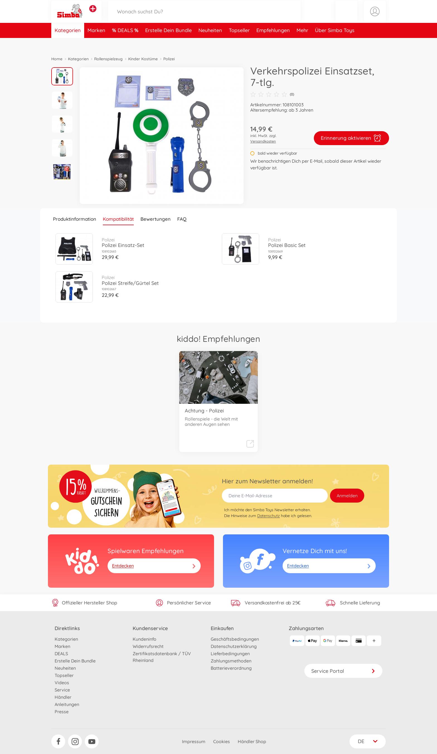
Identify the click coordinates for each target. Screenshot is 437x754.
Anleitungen (67, 704)
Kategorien (68, 43)
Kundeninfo (144, 639)
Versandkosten (263, 141)
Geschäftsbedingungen (235, 639)
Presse (62, 711)
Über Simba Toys (335, 43)
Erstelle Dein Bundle (168, 43)
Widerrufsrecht (148, 646)
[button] (346, 18)
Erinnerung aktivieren (351, 138)
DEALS (126, 43)
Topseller (239, 43)
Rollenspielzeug (108, 58)
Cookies (221, 741)
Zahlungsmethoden (231, 661)
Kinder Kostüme (143, 58)
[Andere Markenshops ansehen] (92, 15)
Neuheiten (210, 43)
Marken (96, 43)
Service (62, 690)
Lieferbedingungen (230, 653)
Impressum (193, 741)
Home (56, 58)
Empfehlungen (273, 43)
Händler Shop (252, 741)
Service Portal (343, 671)
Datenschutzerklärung (234, 646)
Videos (62, 682)
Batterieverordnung (231, 668)
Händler (63, 697)
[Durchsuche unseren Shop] (204, 18)
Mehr (302, 43)
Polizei (169, 58)
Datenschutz (268, 515)
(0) (272, 94)
